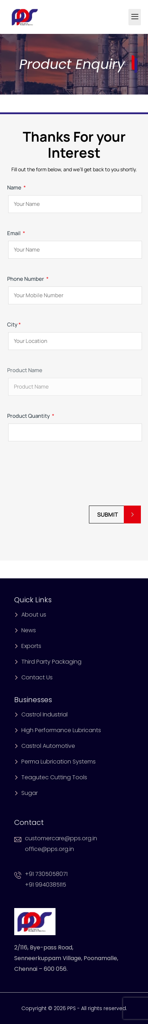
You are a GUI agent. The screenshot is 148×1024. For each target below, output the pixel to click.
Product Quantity (74, 424)
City (74, 333)
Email (74, 241)
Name (74, 196)
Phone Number (74, 287)
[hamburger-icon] (134, 17)
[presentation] (61, 477)
